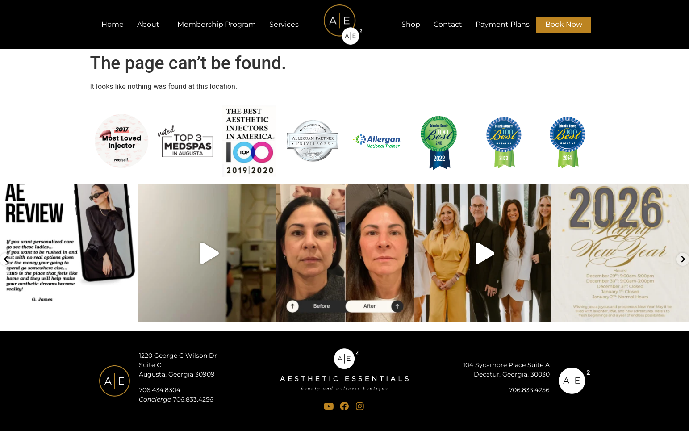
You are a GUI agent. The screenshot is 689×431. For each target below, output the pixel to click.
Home (112, 24)
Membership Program (216, 24)
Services (286, 24)
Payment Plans (503, 24)
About (150, 24)
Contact (448, 24)
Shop (410, 24)
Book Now (563, 24)
